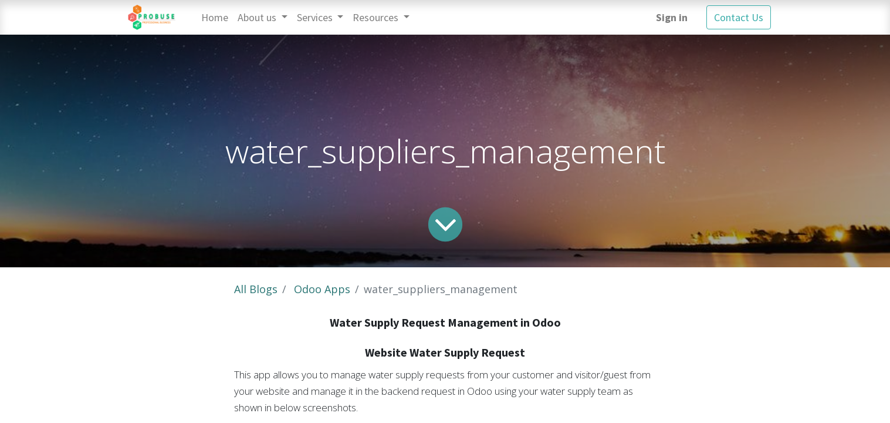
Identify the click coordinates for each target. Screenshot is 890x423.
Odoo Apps (322, 289)
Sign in (672, 17)
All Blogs (256, 289)
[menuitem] (215, 17)
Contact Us (738, 17)
